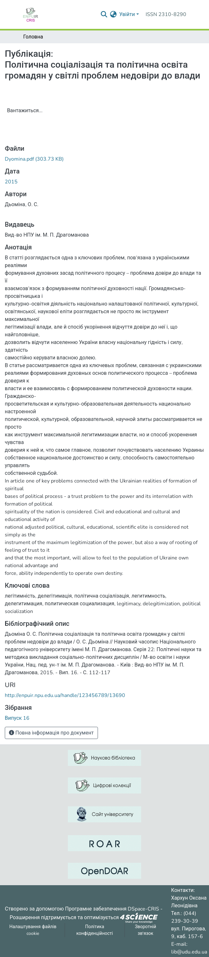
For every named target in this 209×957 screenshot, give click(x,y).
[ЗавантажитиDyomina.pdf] (34, 159)
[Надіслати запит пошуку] (104, 14)
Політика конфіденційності (94, 930)
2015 (11, 181)
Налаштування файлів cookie (32, 930)
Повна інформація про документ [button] (51, 732)
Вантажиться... (25, 110)
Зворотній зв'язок (145, 930)
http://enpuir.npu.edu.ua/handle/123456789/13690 (65, 695)
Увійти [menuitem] (127, 14)
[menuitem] (113, 14)
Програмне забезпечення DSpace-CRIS (112, 908)
